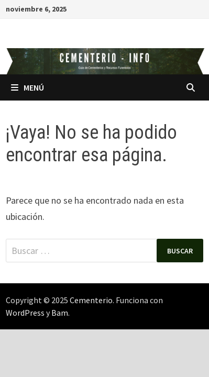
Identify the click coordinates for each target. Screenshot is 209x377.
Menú (27, 87)
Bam (59, 312)
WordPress (25, 312)
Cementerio (91, 300)
